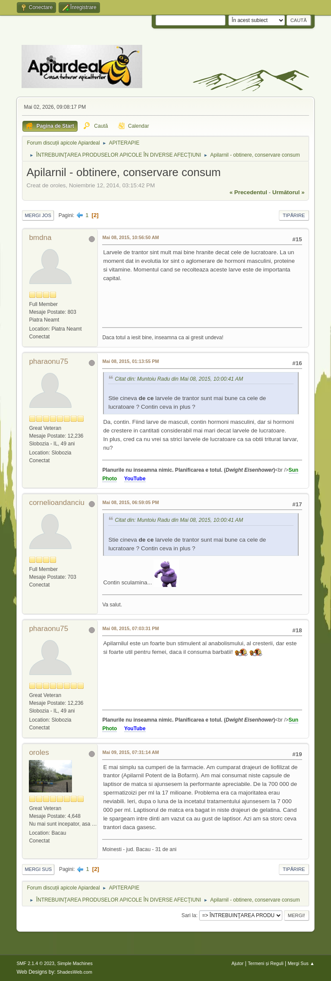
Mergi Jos (38, 215)
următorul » (288, 192)
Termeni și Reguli (266, 963)
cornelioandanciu (56, 502)
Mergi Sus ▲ (300, 963)
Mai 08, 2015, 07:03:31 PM (130, 628)
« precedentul (248, 192)
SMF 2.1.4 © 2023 (35, 963)
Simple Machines (75, 963)
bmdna (40, 237)
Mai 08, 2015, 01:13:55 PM (130, 361)
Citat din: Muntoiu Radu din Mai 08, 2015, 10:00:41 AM (179, 379)
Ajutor (237, 963)
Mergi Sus (38, 869)
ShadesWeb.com (74, 972)
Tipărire (294, 215)
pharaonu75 (48, 361)
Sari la (188, 915)
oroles (39, 752)
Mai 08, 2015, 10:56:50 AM (130, 237)
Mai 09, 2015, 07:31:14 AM (130, 752)
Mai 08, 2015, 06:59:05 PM (130, 502)
